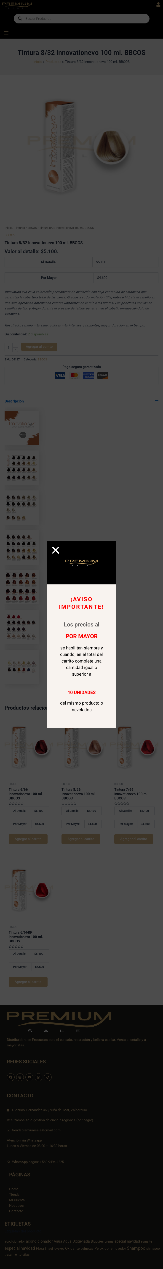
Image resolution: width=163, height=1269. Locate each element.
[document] (81, 634)
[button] (56, 550)
